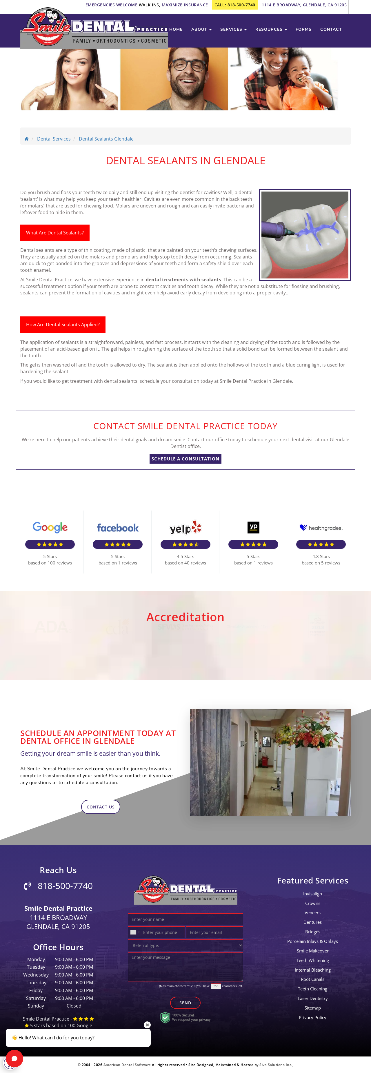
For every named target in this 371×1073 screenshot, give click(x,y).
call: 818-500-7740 (234, 5)
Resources (271, 29)
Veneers (313, 912)
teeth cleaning (312, 989)
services (233, 29)
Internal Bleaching (313, 970)
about (201, 29)
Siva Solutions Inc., (276, 1064)
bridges (312, 931)
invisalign (312, 894)
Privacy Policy (312, 1017)
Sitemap (313, 1008)
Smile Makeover (313, 951)
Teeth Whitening (313, 960)
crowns (312, 903)
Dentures (312, 922)
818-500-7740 (58, 886)
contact (331, 29)
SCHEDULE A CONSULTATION (185, 459)
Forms (304, 29)
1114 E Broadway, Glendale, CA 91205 (304, 5)
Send (185, 1002)
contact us (101, 807)
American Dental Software (127, 1064)
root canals (312, 979)
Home (176, 29)
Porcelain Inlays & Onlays (312, 941)
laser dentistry (313, 998)
